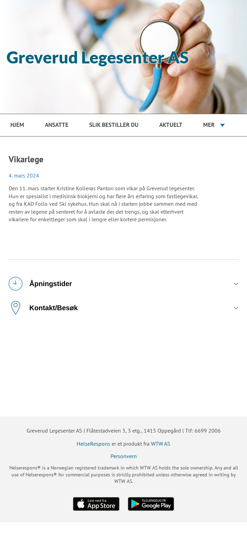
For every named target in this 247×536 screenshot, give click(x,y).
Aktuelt (170, 125)
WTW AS (160, 443)
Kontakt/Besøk (43, 308)
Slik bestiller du (114, 125)
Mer (209, 125)
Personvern (124, 456)
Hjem (17, 125)
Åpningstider (40, 284)
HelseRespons (93, 443)
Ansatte (56, 125)
